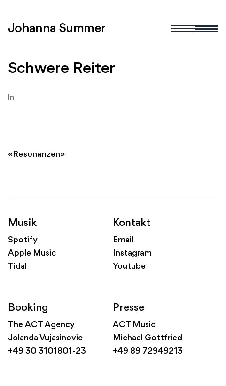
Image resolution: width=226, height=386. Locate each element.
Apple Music (32, 253)
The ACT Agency (41, 325)
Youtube (129, 267)
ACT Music (134, 325)
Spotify (23, 240)
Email (123, 240)
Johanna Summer (57, 29)
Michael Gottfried (147, 338)
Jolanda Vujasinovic (45, 338)
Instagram (132, 253)
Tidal (17, 267)
